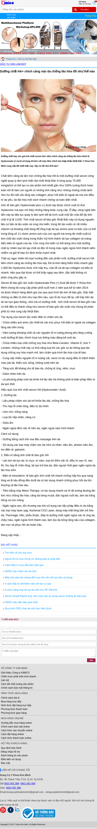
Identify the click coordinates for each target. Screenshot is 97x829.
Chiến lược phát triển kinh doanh (18, 676)
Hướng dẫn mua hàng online (16, 723)
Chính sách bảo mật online (15, 726)
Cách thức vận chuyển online (16, 730)
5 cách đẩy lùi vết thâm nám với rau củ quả (28, 583)
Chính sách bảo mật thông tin (16, 688)
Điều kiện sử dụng (11, 759)
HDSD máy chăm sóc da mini (20, 571)
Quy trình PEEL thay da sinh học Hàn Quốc (28, 608)
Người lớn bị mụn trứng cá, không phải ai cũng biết (32, 559)
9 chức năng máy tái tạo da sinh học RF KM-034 (31, 590)
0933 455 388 (13, 788)
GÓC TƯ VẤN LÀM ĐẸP (13, 64)
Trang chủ (11, 59)
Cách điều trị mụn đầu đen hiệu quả (24, 565)
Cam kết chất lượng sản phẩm (17, 684)
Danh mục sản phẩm (11, 16)
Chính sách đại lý (10, 697)
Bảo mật (5, 763)
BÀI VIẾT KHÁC (9, 545)
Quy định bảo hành (11, 748)
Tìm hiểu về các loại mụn (18, 552)
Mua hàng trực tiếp (11, 701)
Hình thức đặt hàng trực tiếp (16, 705)
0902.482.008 (27, 783)
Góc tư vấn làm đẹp (27, 59)
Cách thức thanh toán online (16, 738)
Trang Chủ (90, 16)
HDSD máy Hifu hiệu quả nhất (21, 602)
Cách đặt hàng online (12, 734)
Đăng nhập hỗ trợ (10, 751)
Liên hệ (5, 680)
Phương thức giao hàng (14, 713)
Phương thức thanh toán (14, 709)
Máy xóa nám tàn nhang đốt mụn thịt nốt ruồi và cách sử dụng (38, 577)
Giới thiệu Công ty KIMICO (15, 672)
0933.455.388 (11, 783)
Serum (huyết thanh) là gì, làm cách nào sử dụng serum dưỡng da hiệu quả (45, 596)
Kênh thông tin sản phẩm (14, 755)
